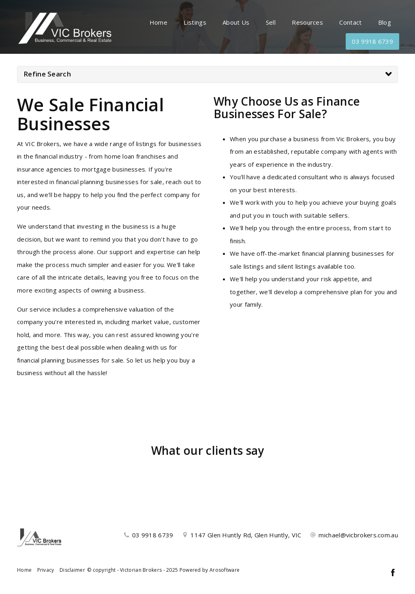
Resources (307, 22)
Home (158, 22)
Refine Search (47, 73)
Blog (384, 22)
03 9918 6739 (372, 41)
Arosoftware (225, 569)
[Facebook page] (392, 573)
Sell (271, 22)
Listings (195, 22)
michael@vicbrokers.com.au (358, 535)
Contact (350, 22)
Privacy (45, 569)
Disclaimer (72, 569)
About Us (235, 22)
